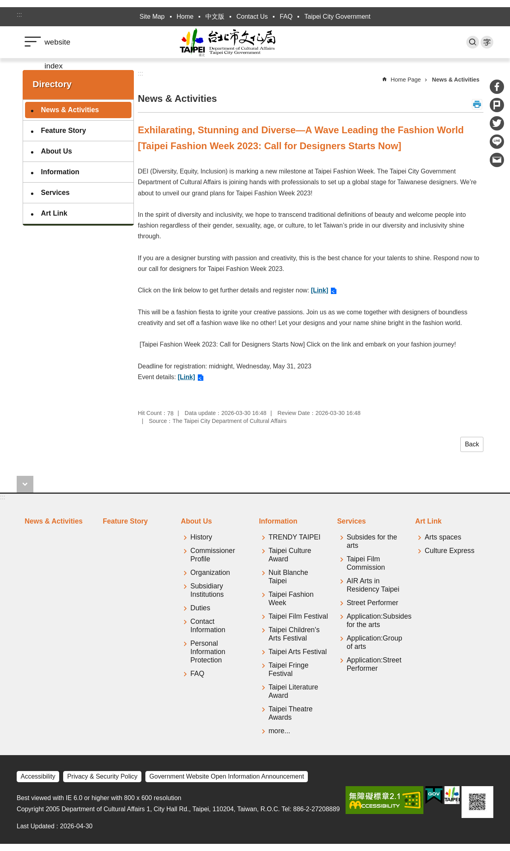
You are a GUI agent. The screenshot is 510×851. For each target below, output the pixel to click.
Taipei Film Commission (366, 563)
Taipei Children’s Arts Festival (294, 634)
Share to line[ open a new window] (497, 141)
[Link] (319, 290)
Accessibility (38, 776)
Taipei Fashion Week (291, 598)
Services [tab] (351, 521)
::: (19, 14)
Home (185, 16)
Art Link (54, 213)
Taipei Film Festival (298, 616)
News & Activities (70, 110)
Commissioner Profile (212, 555)
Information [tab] (278, 521)
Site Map (151, 16)
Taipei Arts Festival (298, 652)
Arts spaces (443, 537)
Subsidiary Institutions (207, 590)
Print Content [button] (477, 104)
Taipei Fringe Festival (289, 669)
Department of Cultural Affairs (255, 42)
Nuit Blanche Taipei (288, 577)
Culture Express (449, 551)
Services (55, 193)
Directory (52, 84)
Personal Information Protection (207, 651)
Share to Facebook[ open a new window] (497, 87)
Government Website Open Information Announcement (226, 776)
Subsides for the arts (372, 541)
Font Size (487, 42)
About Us (56, 151)
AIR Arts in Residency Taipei (373, 585)
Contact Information (207, 625)
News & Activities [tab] (54, 521)
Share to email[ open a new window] (497, 160)
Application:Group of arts (374, 642)
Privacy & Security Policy (102, 776)
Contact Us (252, 16)
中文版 (214, 16)
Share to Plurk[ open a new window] (497, 105)
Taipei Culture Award (290, 555)
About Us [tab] (196, 521)
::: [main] (140, 73)
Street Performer (372, 603)
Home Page (406, 79)
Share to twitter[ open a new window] (497, 123)
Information (60, 172)
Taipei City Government (337, 16)
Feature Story (63, 130)
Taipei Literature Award (293, 691)
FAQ (286, 16)
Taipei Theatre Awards (291, 713)
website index (57, 46)
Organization (210, 572)
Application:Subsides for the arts (377, 620)
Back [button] (472, 444)
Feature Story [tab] (125, 521)
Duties (200, 608)
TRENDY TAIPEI (295, 537)
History (201, 537)
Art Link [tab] (428, 521)
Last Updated (35, 826)
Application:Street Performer (374, 664)
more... (279, 731)
